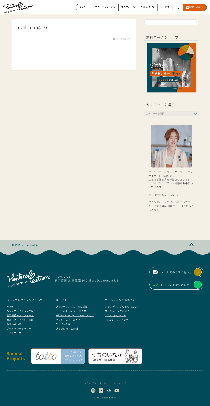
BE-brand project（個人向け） (73, 311)
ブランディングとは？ (117, 311)
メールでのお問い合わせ (176, 272)
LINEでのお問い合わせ (175, 285)
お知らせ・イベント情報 (20, 319)
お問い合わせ (197, 7)
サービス (164, 7)
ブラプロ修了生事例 (67, 328)
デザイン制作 (63, 324)
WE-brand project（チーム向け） (75, 315)
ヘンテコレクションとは (103, 7)
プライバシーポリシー (19, 328)
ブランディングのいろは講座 (72, 306)
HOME (82, 7)
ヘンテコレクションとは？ (21, 311)
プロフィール (128, 7)
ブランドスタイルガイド (69, 319)
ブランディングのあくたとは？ (122, 306)
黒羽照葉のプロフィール (20, 315)
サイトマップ (14, 333)
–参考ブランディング (116, 319)
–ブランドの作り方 (115, 315)
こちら (187, 206)
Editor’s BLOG (148, 7)
